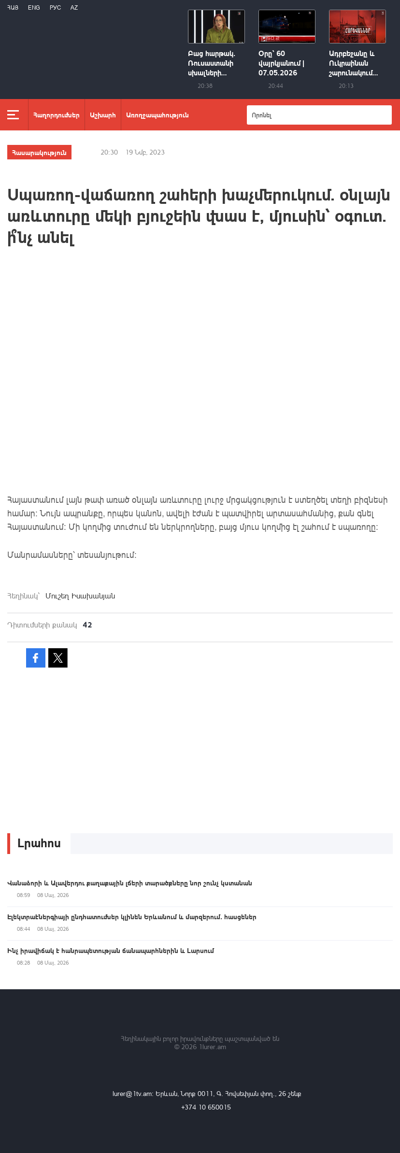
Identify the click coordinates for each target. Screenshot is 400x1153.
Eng (34, 7)
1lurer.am (212, 1046)
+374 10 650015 (206, 1107)
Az (74, 7)
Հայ (12, 7)
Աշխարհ (103, 114)
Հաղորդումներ (56, 114)
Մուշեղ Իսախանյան (80, 595)
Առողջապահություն (157, 114)
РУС (55, 7)
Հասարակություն (39, 152)
